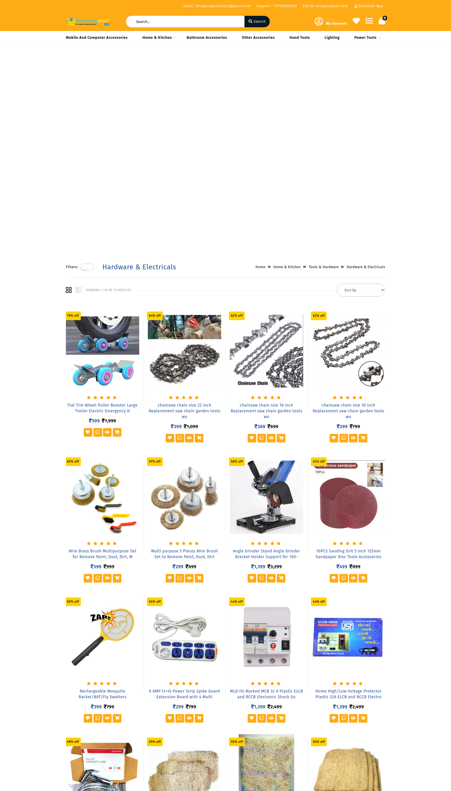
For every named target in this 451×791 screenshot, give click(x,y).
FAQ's (125, 726)
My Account (185, 717)
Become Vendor (189, 709)
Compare (183, 726)
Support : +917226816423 (276, 6)
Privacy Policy (78, 709)
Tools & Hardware (324, 63)
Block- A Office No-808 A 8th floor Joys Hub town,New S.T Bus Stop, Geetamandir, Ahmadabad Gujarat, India (269, 719)
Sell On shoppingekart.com (325, 6)
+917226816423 (251, 742)
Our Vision (130, 717)
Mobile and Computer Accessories (97, 37)
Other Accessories (258, 37)
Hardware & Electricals (366, 63)
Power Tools (366, 37)
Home (260, 63)
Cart (179, 734)
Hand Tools (300, 37)
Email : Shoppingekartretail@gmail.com (217, 6)
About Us (129, 709)
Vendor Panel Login (138, 734)
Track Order (185, 742)
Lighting (332, 37)
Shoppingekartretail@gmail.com (267, 755)
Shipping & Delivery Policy (84, 721)
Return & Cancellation (86, 733)
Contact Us (130, 742)
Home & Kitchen (158, 37)
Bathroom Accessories (207, 37)
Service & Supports (83, 741)
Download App (369, 6)
